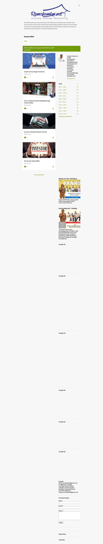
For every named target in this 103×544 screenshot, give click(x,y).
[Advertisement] (68, 148)
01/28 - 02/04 (62, 99)
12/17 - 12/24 (62, 102)
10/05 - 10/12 (62, 87)
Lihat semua (27, 50)
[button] (53, 77)
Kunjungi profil (71, 78)
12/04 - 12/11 (62, 105)
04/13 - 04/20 (62, 93)
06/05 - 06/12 (62, 108)
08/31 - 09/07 (62, 90)
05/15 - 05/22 (62, 111)
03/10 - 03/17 (62, 96)
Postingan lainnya (39, 174)
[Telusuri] (79, 5)
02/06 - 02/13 (62, 114)
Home (25, 41)
